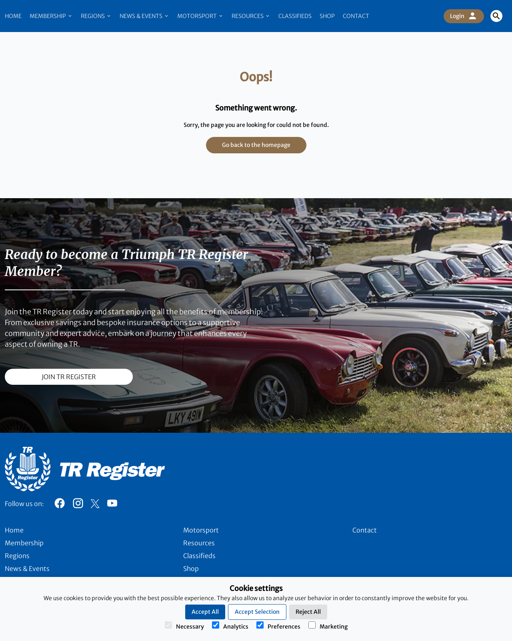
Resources (251, 16)
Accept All (205, 611)
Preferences (278, 625)
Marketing (328, 625)
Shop (327, 16)
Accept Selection (257, 611)
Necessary (184, 625)
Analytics (230, 625)
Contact (356, 16)
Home (13, 16)
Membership (51, 16)
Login (464, 16)
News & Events (144, 16)
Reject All (308, 611)
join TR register (69, 377)
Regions (96, 16)
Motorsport (200, 16)
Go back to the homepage (256, 145)
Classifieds (295, 16)
